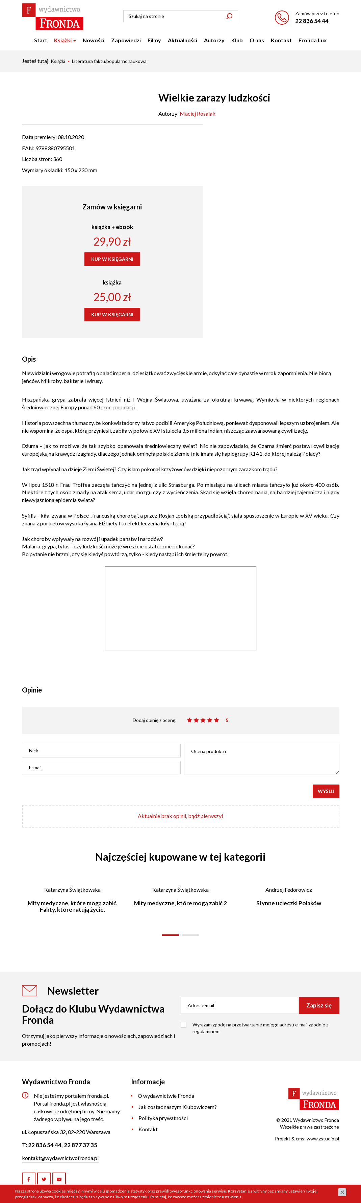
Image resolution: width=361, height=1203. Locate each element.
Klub (237, 40)
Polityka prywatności (163, 1118)
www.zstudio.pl (323, 1138)
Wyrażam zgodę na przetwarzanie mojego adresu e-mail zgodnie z (260, 1028)
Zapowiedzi (126, 40)
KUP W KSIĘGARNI (112, 259)
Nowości (93, 40)
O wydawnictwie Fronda (166, 1095)
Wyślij (326, 791)
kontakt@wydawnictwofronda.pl (60, 1158)
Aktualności (182, 40)
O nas (257, 40)
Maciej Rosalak (197, 113)
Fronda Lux (313, 40)
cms (300, 1138)
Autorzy (214, 40)
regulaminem (206, 1031)
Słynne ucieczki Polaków (288, 903)
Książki (65, 40)
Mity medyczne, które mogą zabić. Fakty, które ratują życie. (73, 906)
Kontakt (281, 40)
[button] (170, 935)
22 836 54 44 (312, 20)
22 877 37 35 (80, 1145)
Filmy (154, 40)
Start (40, 40)
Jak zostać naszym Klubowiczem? (177, 1107)
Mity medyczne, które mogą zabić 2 (180, 903)
